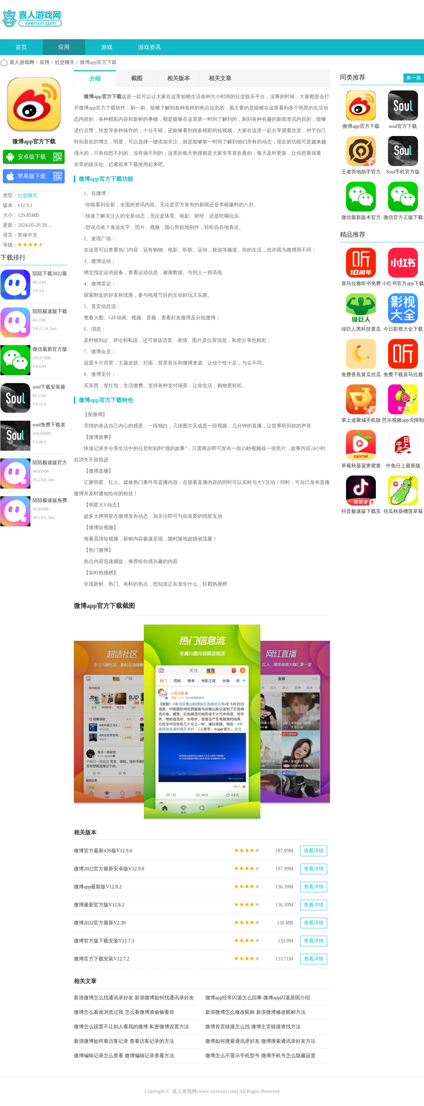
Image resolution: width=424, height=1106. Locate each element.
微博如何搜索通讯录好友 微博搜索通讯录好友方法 (260, 1041)
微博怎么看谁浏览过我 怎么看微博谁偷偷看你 (124, 1012)
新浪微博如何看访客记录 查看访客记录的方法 (124, 1041)
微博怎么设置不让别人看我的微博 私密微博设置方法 (131, 1026)
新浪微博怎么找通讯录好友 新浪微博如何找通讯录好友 (134, 997)
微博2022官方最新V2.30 (100, 922)
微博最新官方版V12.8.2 (99, 904)
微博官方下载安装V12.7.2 (101, 959)
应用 (64, 47)
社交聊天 (65, 62)
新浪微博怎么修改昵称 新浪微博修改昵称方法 (255, 1012)
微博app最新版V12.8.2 (98, 886)
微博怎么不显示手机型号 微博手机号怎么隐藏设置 (260, 1055)
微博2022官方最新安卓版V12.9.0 (109, 868)
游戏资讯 (149, 47)
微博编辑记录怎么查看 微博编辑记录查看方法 (124, 1055)
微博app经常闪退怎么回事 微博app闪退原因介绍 (257, 997)
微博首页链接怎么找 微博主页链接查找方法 (253, 1026)
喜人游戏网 (22, 62)
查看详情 (314, 850)
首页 (21, 47)
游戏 (106, 47)
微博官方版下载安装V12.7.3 (104, 941)
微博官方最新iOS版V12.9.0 (103, 850)
